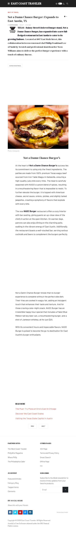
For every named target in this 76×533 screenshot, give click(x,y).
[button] (9, 4)
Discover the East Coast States (29, 413)
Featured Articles (14, 479)
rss (41, 466)
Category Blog (13, 483)
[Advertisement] (38, 86)
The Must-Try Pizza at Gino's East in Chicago (35, 408)
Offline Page (44, 461)
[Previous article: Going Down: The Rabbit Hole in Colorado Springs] (32, 426)
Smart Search (45, 457)
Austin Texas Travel (15, 65)
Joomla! (10, 523)
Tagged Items (13, 487)
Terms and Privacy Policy (49, 453)
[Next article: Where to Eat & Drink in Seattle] (43, 426)
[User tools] (65, 16)
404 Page (43, 449)
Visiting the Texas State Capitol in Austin (34, 418)
